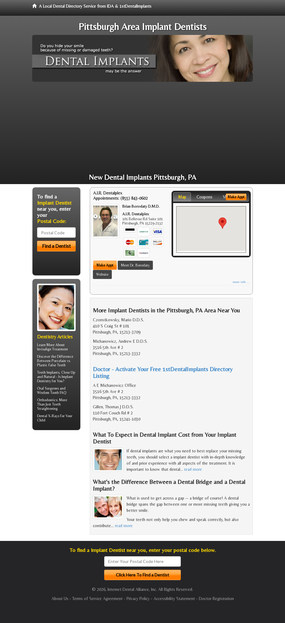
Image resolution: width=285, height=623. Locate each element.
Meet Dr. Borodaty (135, 265)
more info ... (241, 282)
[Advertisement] (142, 128)
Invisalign (44, 349)
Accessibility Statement (174, 598)
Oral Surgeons (48, 388)
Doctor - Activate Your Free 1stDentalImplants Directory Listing (163, 372)
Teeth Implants (48, 372)
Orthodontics (47, 400)
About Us (59, 598)
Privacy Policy (138, 598)
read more (193, 469)
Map (182, 196)
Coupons (204, 196)
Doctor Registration (216, 598)
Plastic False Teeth (51, 365)
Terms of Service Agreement (97, 598)
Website (102, 274)
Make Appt (105, 265)
